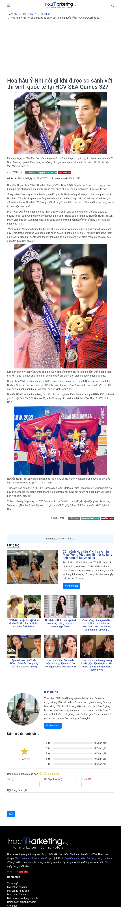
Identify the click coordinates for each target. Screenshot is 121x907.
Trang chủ (12, 14)
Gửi (11, 813)
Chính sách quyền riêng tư (21, 901)
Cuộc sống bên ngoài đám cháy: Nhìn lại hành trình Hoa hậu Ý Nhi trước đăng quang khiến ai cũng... (96, 625)
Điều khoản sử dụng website (22, 898)
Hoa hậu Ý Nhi (65, 173)
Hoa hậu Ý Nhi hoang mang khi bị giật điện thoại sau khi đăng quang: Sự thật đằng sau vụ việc (96, 665)
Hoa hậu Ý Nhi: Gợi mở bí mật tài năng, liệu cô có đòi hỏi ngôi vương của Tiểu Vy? (60, 663)
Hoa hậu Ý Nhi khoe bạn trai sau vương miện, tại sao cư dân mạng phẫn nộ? (60, 623)
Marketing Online (16, 894)
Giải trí (33, 14)
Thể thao (45, 14)
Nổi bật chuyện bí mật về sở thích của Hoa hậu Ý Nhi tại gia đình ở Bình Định (24, 623)
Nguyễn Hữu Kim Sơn (48, 173)
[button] (26, 871)
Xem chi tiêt (71, 585)
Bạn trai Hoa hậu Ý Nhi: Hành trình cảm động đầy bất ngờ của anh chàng (24, 663)
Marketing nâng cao (18, 890)
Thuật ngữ (12, 883)
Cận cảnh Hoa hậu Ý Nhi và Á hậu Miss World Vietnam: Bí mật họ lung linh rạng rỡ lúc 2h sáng (87, 555)
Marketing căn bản (17, 887)
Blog (24, 14)
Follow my (53, 725)
